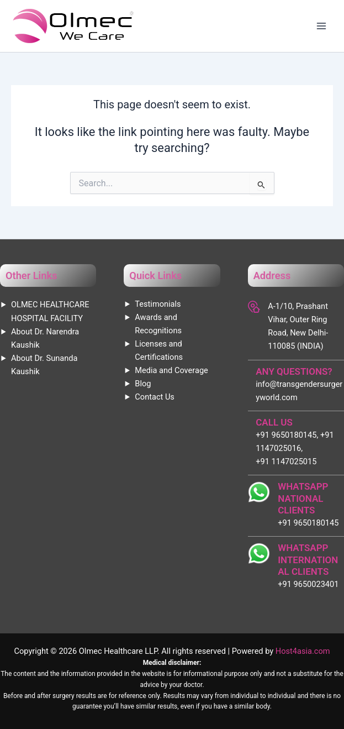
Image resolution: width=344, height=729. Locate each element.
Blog (143, 384)
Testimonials (158, 304)
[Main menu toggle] (321, 26)
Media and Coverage (171, 370)
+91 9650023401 (308, 584)
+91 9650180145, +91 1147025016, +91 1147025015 (295, 448)
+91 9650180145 (308, 523)
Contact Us (154, 397)
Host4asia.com (303, 651)
